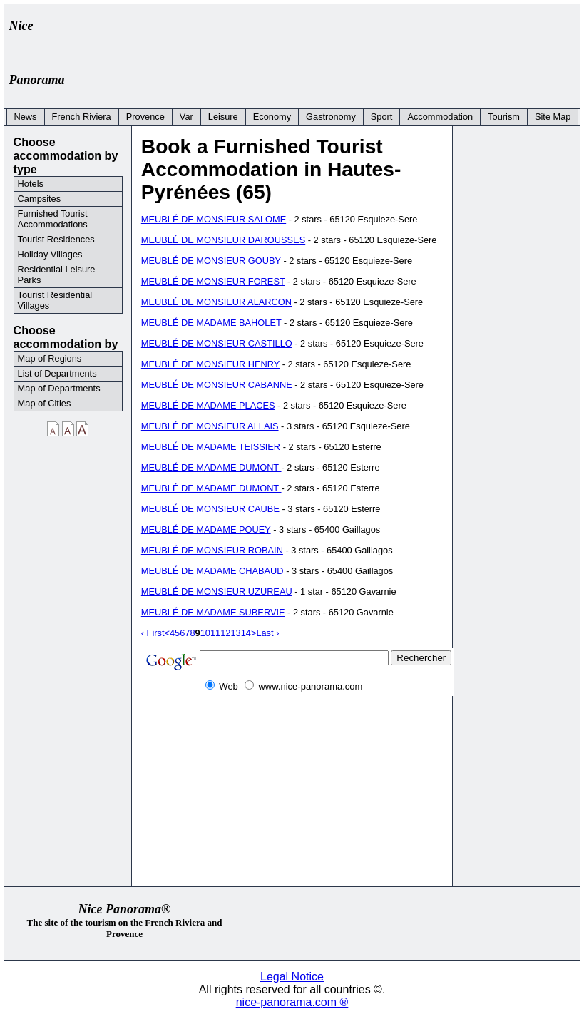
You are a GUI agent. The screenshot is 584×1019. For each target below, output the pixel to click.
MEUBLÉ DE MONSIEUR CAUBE (210, 508)
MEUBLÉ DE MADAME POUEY (206, 529)
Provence (145, 116)
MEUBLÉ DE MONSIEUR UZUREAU (216, 591)
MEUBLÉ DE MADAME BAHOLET (211, 322)
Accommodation (440, 116)
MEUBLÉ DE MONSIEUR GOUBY (211, 260)
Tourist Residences (56, 239)
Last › (267, 633)
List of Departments (57, 373)
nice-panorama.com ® (292, 1002)
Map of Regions (50, 358)
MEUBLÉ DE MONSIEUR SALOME (213, 219)
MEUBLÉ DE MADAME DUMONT (211, 467)
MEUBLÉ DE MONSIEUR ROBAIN (212, 550)
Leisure (223, 116)
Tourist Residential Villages (55, 300)
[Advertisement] (314, 41)
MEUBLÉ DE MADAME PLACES (208, 405)
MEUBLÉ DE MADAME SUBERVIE (213, 612)
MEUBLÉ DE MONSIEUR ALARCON (216, 302)
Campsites (39, 198)
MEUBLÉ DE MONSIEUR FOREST (213, 281)
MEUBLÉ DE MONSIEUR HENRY (210, 364)
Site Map (553, 116)
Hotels (30, 183)
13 (235, 633)
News (25, 116)
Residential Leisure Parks (57, 274)
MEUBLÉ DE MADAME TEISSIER (210, 446)
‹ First (153, 633)
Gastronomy (331, 116)
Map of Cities (44, 403)
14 (246, 633)
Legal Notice (292, 977)
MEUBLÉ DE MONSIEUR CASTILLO (216, 343)
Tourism (504, 116)
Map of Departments (59, 388)
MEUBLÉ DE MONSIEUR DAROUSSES (223, 240)
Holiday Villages (50, 254)
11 (215, 633)
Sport (382, 116)
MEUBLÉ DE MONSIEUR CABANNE (216, 384)
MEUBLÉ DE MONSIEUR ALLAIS (210, 426)
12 (225, 633)
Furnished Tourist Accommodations (53, 219)
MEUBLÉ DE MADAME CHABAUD (212, 570)
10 (205, 633)
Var (186, 116)
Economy (272, 116)
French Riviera (81, 116)
